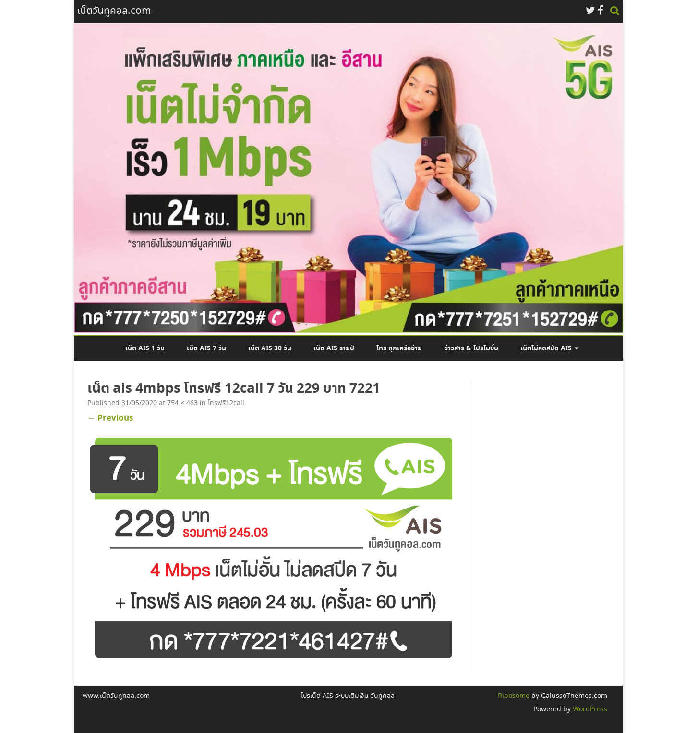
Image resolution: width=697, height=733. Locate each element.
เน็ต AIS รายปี (333, 348)
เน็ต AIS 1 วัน (145, 348)
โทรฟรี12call (226, 403)
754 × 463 (182, 403)
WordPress (589, 709)
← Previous (110, 418)
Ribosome (513, 696)
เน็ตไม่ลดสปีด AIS (546, 348)
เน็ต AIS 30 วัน (269, 348)
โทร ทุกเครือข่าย (399, 348)
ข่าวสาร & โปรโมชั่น (471, 348)
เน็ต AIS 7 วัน (206, 348)
